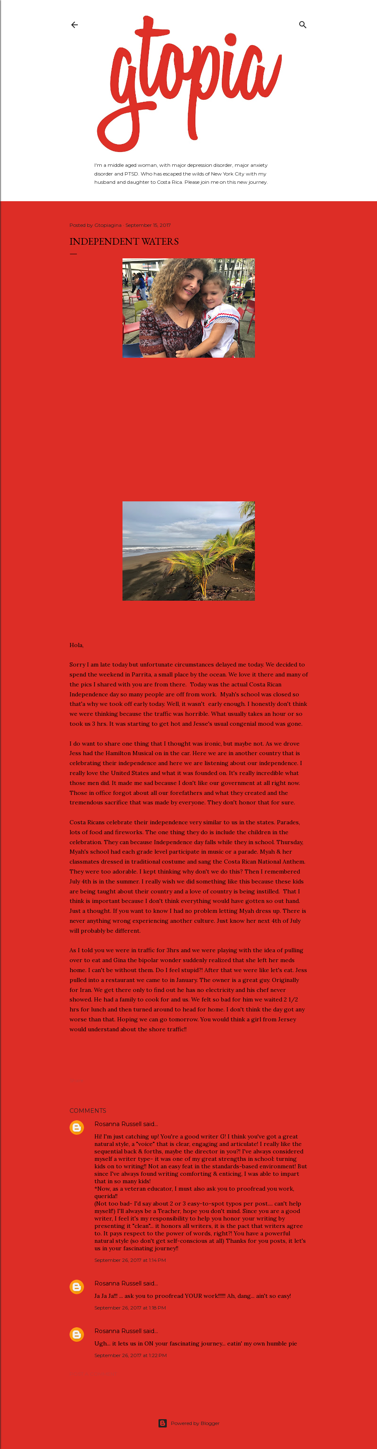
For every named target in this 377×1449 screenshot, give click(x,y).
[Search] (303, 23)
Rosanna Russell (118, 1124)
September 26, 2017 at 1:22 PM (130, 1355)
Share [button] (76, 1080)
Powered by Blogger (189, 1423)
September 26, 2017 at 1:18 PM (130, 1308)
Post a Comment (93, 1374)
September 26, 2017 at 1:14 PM (130, 1260)
